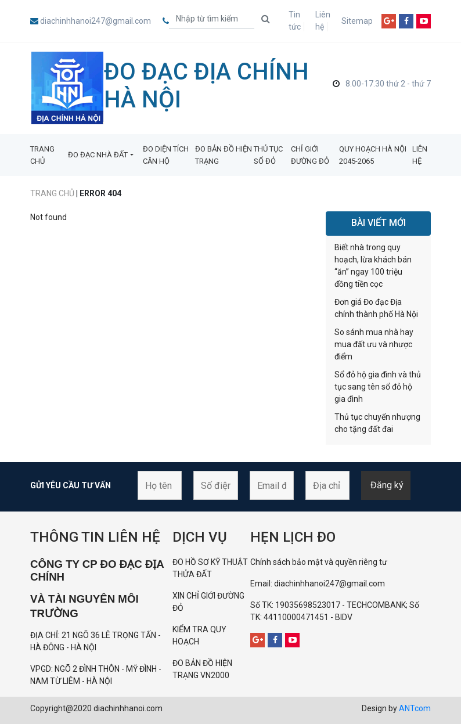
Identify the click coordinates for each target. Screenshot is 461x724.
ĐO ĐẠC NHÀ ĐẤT (98, 154)
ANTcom (415, 708)
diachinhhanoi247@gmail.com (95, 21)
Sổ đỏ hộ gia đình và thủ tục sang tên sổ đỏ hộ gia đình (377, 387)
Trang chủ (52, 193)
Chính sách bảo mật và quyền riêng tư (318, 562)
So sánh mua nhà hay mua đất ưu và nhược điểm (373, 344)
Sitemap (357, 21)
